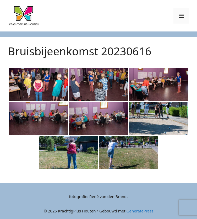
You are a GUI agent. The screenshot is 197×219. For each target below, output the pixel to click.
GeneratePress (140, 210)
